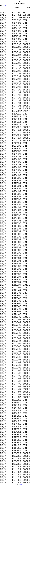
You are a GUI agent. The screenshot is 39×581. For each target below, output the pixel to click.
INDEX (4, 5)
